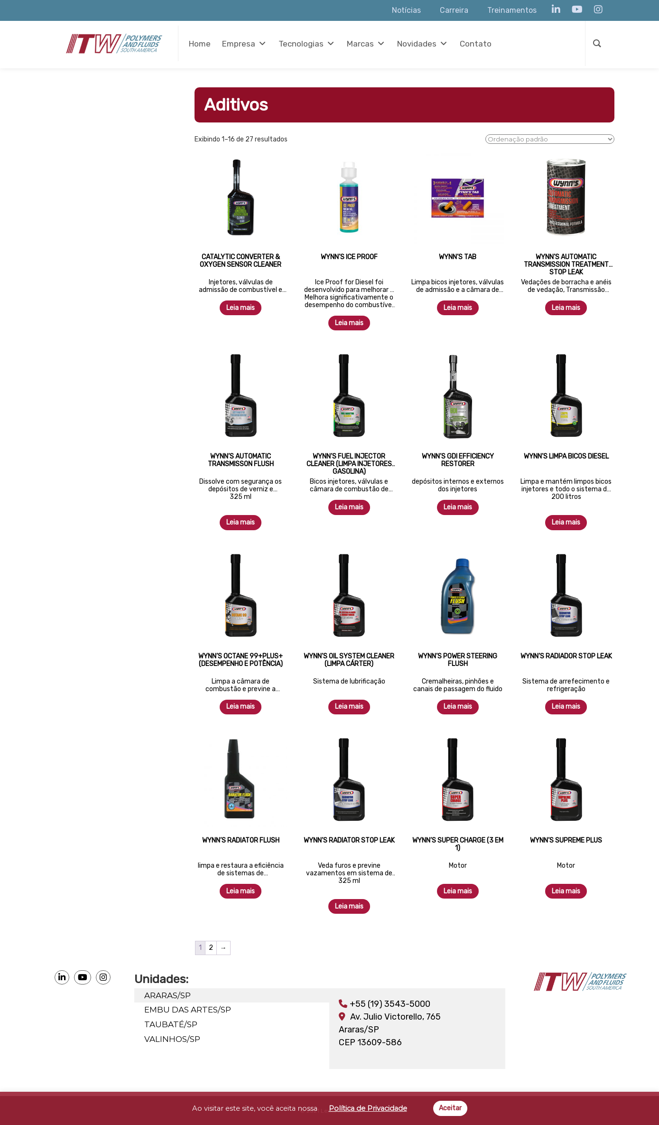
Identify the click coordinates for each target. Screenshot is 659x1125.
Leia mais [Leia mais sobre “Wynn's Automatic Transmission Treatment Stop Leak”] (566, 308)
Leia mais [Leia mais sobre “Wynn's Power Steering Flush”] (458, 707)
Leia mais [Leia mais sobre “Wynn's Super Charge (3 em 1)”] (458, 891)
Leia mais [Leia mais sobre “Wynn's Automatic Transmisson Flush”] (240, 522)
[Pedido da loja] (549, 139)
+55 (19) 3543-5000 (384, 1004)
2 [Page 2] (211, 948)
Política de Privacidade (368, 1108)
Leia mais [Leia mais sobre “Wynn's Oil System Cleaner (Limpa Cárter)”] (349, 707)
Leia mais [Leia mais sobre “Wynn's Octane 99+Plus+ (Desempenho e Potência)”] (240, 707)
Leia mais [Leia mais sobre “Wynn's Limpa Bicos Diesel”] (566, 522)
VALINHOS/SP (174, 1036)
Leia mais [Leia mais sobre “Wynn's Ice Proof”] (349, 323)
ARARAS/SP (169, 995)
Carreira (454, 10)
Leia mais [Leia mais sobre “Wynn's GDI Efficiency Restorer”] (458, 507)
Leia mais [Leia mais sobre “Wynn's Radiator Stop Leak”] (349, 906)
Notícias (406, 10)
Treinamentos (512, 10)
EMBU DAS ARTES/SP (189, 1008)
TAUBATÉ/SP (172, 1022)
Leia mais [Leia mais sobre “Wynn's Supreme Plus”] (566, 891)
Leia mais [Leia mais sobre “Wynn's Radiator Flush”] (240, 891)
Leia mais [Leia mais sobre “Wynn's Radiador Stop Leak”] (566, 707)
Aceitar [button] (450, 1108)
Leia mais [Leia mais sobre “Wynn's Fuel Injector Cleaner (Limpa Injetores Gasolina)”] (349, 507)
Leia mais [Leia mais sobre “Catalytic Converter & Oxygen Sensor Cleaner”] (240, 308)
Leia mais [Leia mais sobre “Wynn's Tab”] (458, 308)
